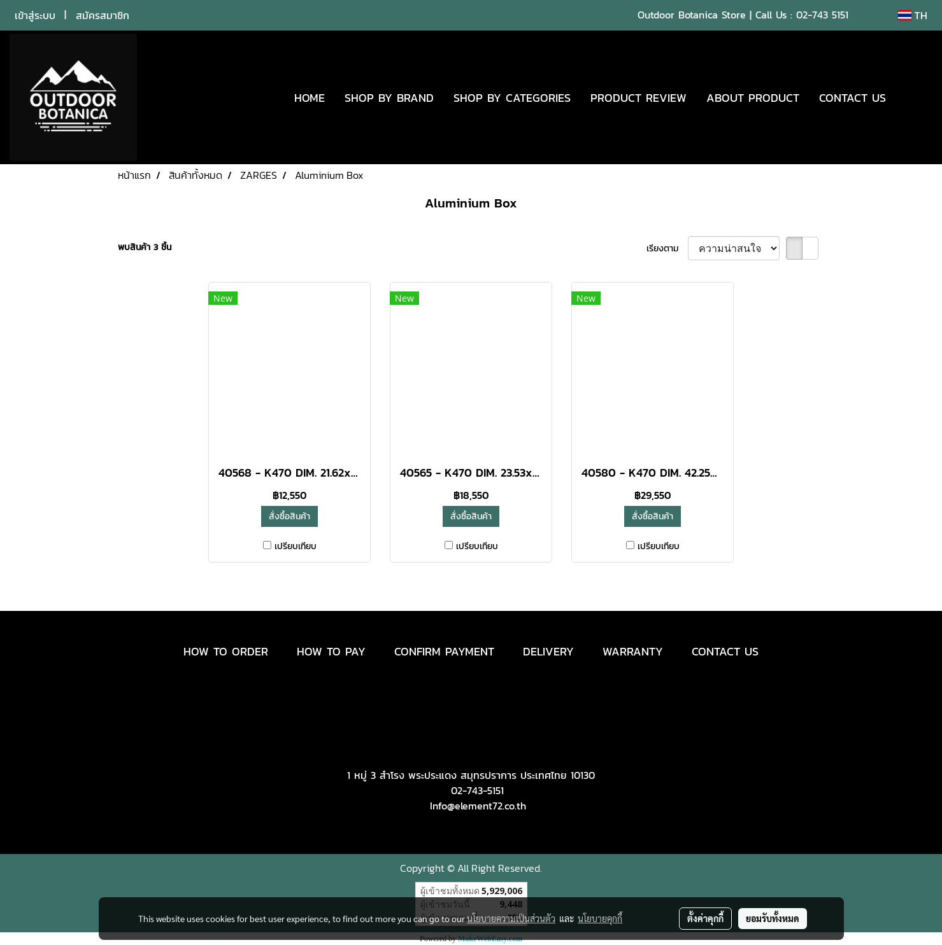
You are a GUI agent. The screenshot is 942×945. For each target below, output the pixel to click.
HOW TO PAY (331, 651)
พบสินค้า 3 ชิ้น (144, 247)
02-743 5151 (822, 14)
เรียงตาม (667, 248)
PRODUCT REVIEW (638, 97)
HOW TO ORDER (225, 651)
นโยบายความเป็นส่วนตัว (511, 918)
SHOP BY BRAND (389, 97)
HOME (309, 97)
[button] (914, 97)
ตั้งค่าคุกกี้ (705, 918)
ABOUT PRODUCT (752, 97)
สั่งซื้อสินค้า (289, 516)
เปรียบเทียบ (296, 546)
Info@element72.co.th (478, 805)
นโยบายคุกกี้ (600, 918)
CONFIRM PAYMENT (444, 651)
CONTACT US (852, 97)
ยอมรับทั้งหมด (772, 918)
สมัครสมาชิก (102, 15)
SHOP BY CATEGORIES (512, 97)
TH (912, 15)
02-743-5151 (477, 790)
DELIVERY (548, 651)
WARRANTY (633, 651)
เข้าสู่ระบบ (35, 15)
